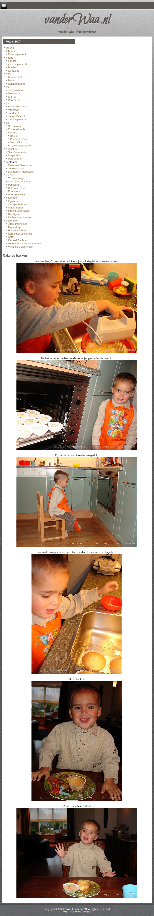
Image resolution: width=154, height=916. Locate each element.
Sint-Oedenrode (17, 152)
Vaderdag (13, 109)
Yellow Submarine (20, 145)
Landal (12, 60)
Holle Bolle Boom (18, 230)
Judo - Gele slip (17, 116)
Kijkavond (13, 70)
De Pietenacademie (19, 217)
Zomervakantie (16, 129)
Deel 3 (14, 135)
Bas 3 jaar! (14, 214)
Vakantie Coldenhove (20, 246)
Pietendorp (14, 227)
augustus (11, 148)
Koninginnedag (16, 83)
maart (9, 57)
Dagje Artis (14, 155)
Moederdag (14, 93)
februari (10, 51)
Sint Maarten (15, 207)
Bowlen (12, 67)
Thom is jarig (15, 178)
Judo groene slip (17, 223)
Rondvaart (14, 191)
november (12, 197)
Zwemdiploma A (17, 54)
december (12, 220)
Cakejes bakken (17, 204)
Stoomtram (14, 126)
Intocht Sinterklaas (18, 210)
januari (10, 47)
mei (8, 86)
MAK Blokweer (16, 194)
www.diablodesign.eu (82, 912)
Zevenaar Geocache (20, 165)
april (8, 73)
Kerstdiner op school (20, 233)
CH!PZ (12, 96)
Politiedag (13, 184)
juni (8, 103)
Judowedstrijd (16, 168)
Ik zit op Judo (15, 77)
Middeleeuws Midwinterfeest (24, 243)
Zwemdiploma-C (17, 119)
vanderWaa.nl (77, 20)
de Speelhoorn (16, 90)
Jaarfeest (13, 113)
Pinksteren (14, 100)
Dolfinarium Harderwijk (21, 171)
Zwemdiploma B (17, 64)
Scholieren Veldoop (19, 181)
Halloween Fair (16, 188)
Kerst (11, 236)
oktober (10, 175)
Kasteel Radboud (18, 240)
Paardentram (15, 158)
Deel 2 (14, 132)
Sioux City (16, 142)
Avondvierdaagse (18, 106)
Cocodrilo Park (18, 139)
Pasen (11, 80)
